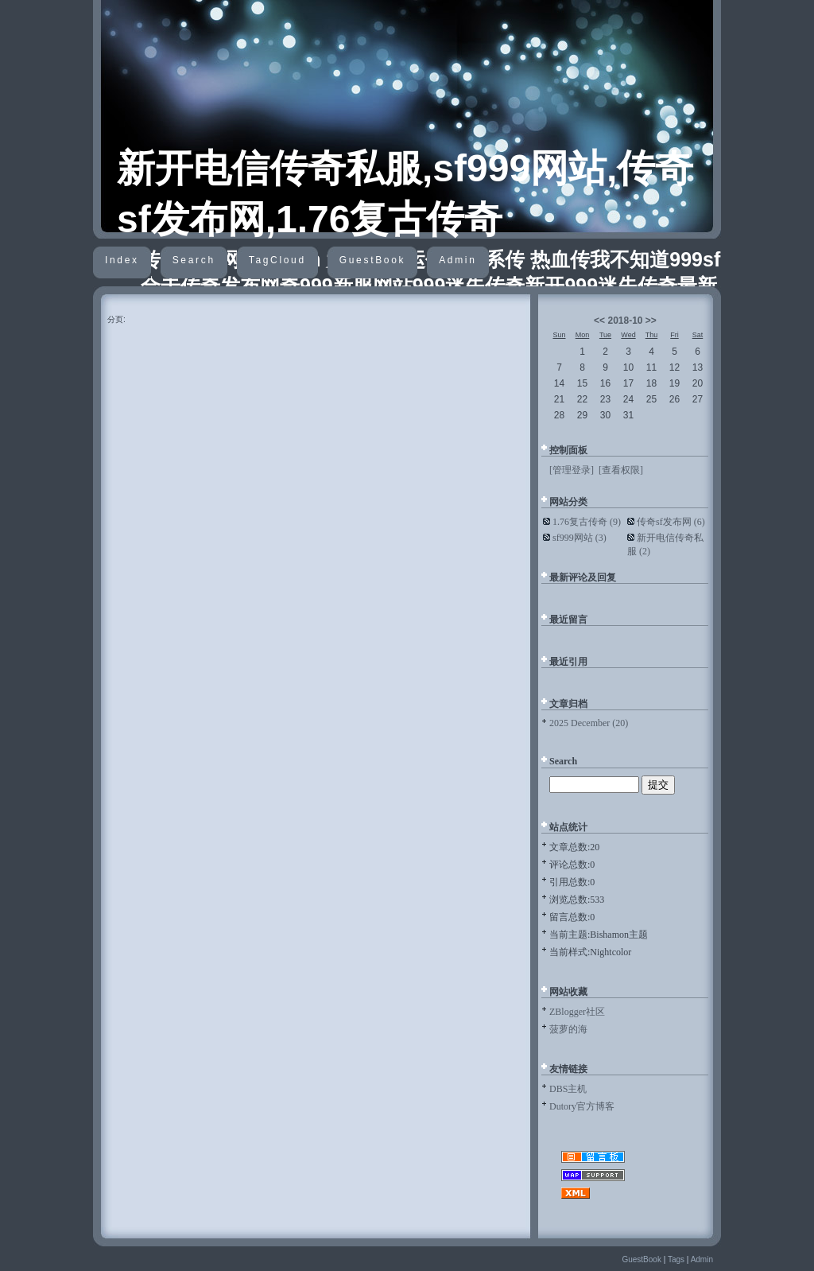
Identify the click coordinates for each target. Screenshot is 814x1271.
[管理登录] (571, 470)
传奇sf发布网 (671, 521)
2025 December (588, 723)
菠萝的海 (568, 1029)
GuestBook (372, 260)
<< (599, 320)
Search (193, 260)
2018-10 (624, 320)
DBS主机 (568, 1088)
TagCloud (277, 260)
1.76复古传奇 (586, 521)
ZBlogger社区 (577, 1011)
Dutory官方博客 (581, 1106)
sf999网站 (579, 537)
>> (651, 320)
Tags (676, 1259)
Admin (457, 260)
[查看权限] (621, 470)
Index (122, 260)
